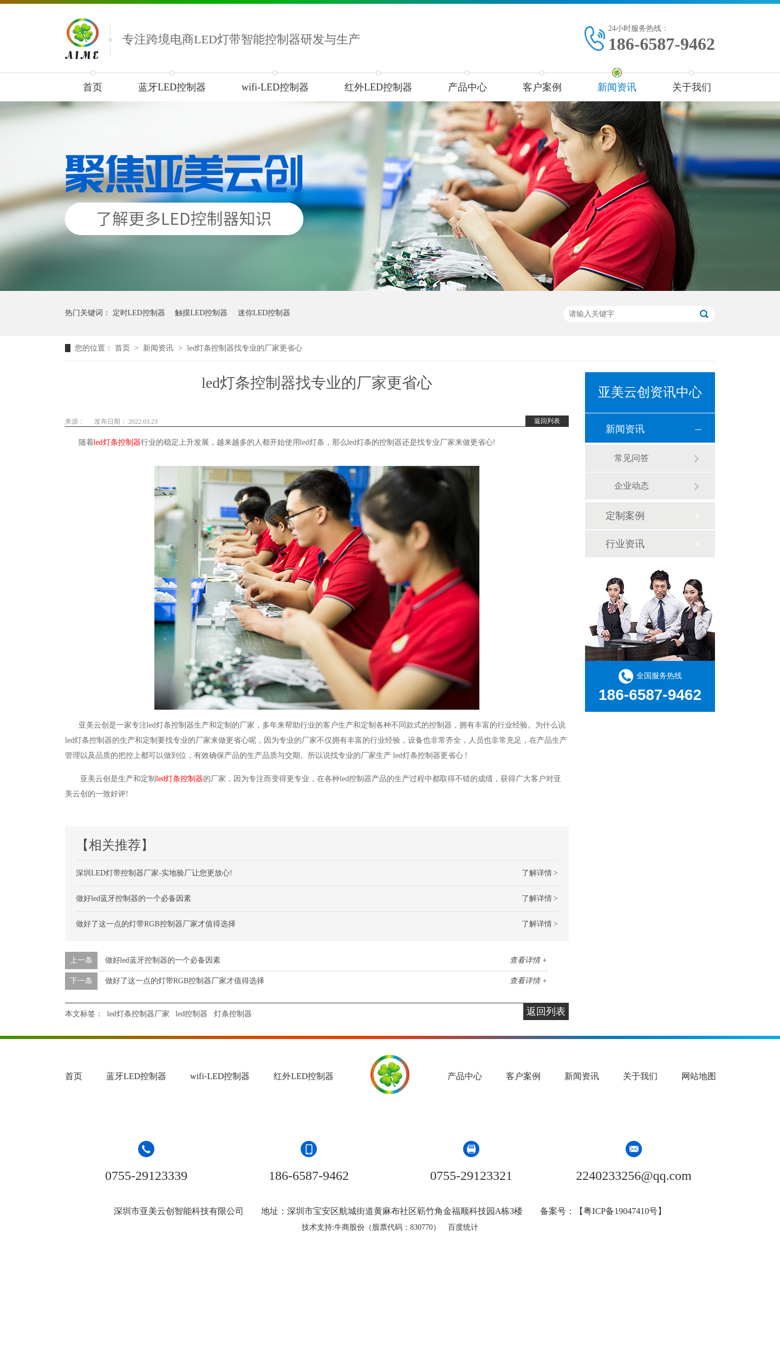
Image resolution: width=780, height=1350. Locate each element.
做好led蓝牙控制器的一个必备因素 (133, 898)
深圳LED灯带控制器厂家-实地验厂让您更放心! (154, 873)
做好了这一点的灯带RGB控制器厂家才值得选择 (156, 924)
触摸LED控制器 (201, 313)
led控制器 (191, 1014)
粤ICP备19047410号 (620, 1211)
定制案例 (625, 515)
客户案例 (542, 87)
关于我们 (691, 87)
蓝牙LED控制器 (172, 87)
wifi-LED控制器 (275, 87)
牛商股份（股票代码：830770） (387, 1227)
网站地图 (698, 1076)
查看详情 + (528, 960)
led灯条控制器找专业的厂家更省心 (244, 348)
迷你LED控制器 (264, 313)
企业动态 (631, 485)
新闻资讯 (616, 87)
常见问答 (631, 458)
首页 (92, 87)
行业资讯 (625, 543)
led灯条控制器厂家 (138, 1014)
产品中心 (467, 87)
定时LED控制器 (139, 313)
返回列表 (547, 421)
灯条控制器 (233, 1014)
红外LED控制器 (378, 87)
